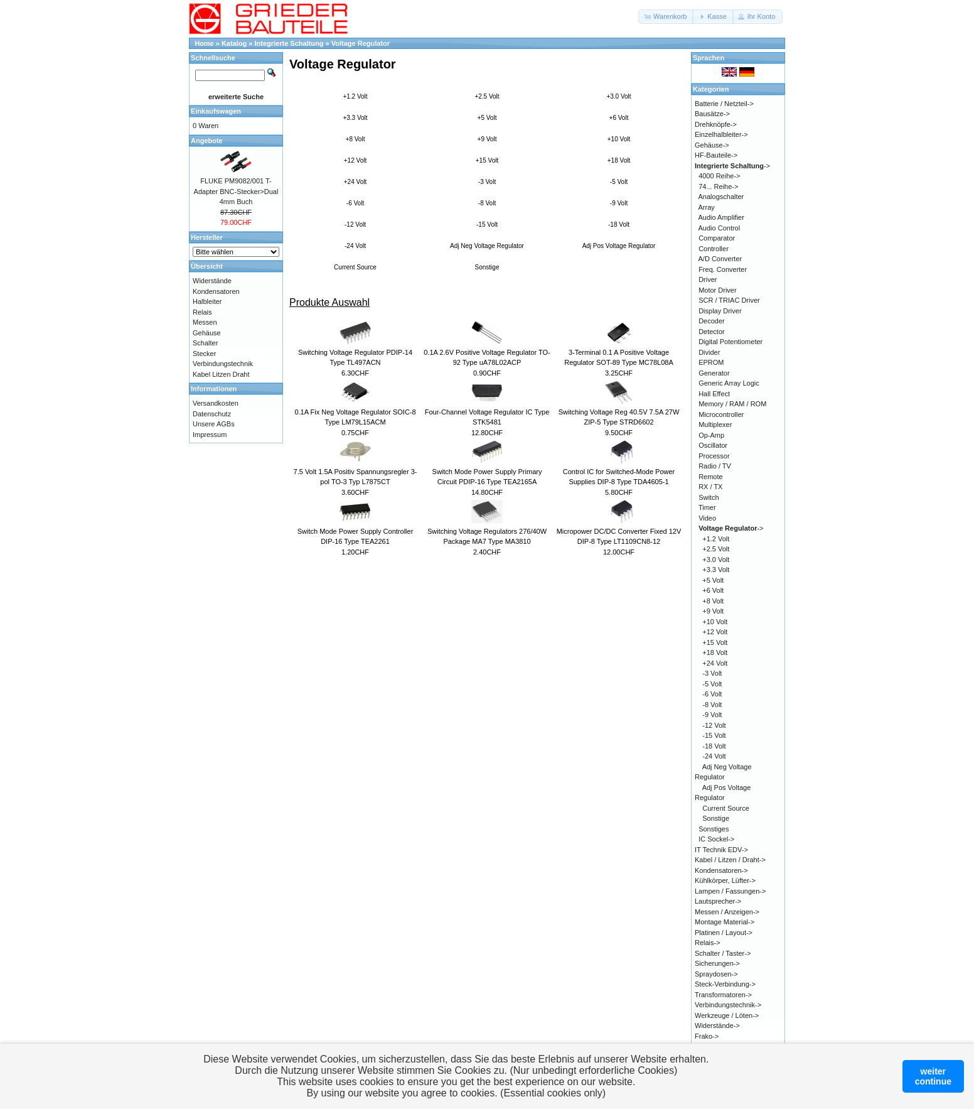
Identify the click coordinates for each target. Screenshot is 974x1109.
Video (707, 518)
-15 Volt (487, 224)
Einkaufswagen (216, 111)
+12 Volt (355, 160)
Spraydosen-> (716, 974)
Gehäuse (207, 333)
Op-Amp (711, 435)
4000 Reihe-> (719, 176)
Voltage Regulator (360, 43)
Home (204, 43)
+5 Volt (487, 117)
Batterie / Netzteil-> (724, 103)
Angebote (207, 140)
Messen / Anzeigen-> (727, 912)
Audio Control (719, 228)
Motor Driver (717, 290)
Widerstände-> (717, 1025)
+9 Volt (487, 139)
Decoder (711, 321)
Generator (714, 373)
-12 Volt (355, 224)
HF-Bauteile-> (716, 155)
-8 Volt (487, 203)
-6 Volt (355, 203)
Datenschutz (212, 414)
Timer (707, 507)
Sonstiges (713, 829)
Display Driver (719, 311)
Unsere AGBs (214, 424)
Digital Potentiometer (730, 341)
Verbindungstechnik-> (728, 1005)
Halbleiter (207, 301)
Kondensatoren (216, 291)
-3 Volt (487, 181)
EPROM (711, 362)
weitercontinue (933, 1076)
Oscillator (712, 445)
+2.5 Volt (486, 96)
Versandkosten (215, 403)
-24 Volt (355, 245)
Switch (708, 497)
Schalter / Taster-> (723, 953)
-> (732, 166)
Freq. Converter (722, 269)
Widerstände (212, 280)
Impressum (210, 434)
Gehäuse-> (712, 145)
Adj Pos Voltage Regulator (619, 245)
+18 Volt (618, 160)
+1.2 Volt (355, 96)
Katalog (234, 43)
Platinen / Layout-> (723, 932)
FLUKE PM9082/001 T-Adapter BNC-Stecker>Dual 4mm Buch (236, 191)
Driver (707, 279)
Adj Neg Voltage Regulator (487, 245)
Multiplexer (715, 424)
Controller (713, 248)
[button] (666, 16)
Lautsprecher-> (718, 901)
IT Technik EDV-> (721, 849)
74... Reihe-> (718, 186)
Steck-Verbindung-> (725, 984)
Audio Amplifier (721, 217)
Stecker (204, 353)
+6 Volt (619, 117)
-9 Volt (619, 203)
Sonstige (487, 267)
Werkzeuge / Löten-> (727, 1015)
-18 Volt (618, 224)
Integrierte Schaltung (289, 43)
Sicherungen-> (717, 963)
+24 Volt (355, 181)
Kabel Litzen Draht (221, 374)
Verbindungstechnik (223, 363)
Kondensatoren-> (721, 870)
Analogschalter (721, 196)
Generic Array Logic (728, 383)
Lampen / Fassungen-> (730, 891)
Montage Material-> (724, 922)
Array (706, 207)
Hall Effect (714, 394)
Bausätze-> (712, 113)
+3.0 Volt (618, 96)
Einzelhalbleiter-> (721, 134)
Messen (205, 322)
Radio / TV (714, 466)
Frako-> (707, 1036)
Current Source (355, 267)
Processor (714, 456)
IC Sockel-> (716, 839)
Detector (711, 331)
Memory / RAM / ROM (732, 404)
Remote (710, 476)
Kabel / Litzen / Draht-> (730, 859)
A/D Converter (720, 258)
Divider (709, 352)
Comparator (716, 238)
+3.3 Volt (355, 117)
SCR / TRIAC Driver (729, 300)
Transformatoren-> (723, 994)
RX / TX (710, 486)
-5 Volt (619, 181)
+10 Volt (618, 139)
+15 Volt (487, 160)
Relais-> (707, 942)
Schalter (205, 343)
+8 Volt (355, 139)
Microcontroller (721, 414)
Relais (202, 312)
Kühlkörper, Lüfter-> (725, 880)
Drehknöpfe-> (716, 124)
